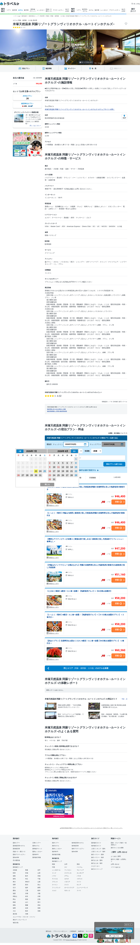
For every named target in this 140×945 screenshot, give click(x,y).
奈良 (26, 896)
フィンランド (56, 887)
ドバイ (79, 890)
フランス (55, 882)
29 (31, 475)
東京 (14, 882)
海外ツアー (55, 843)
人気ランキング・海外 (98, 851)
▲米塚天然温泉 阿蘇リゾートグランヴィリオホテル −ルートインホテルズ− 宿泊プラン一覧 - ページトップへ (91, 828)
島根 (14, 902)
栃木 (26, 876)
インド (54, 873)
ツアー (9, 10)
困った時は (135, 4)
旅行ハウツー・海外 (97, 857)
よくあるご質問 (116, 856)
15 (76, 467)
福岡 (14, 908)
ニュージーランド (82, 887)
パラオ (79, 876)
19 (63, 471)
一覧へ (124, 699)
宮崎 (39, 911)
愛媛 (26, 905)
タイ (65, 867)
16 (50, 471)
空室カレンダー (54, 505)
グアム (66, 876)
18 (58, 471)
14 (71, 467)
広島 (39, 899)
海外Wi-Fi (55, 851)
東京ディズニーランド (20, 920)
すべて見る (85, 62)
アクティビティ (58, 10)
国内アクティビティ (19, 854)
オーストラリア (69, 887)
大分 (14, 911)
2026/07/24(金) (109, 444)
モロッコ (67, 890)
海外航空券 (75, 846)
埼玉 (26, 879)
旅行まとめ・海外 (96, 863)
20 (67, 471)
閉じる (129, 924)
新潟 (26, 884)
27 (23, 475)
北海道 (15, 870)
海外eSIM (75, 851)
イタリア (67, 882)
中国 (53, 867)
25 (45, 471)
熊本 (26, 911)
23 (36, 471)
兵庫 (39, 896)
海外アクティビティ (78, 848)
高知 (39, 905)
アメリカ (55, 879)
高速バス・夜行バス (19, 851)
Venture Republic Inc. (71, 940)
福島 (14, 876)
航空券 (14, 10)
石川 (14, 887)
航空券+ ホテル (85, 10)
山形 (39, 873)
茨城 (39, 876)
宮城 (26, 873)
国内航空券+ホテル (19, 846)
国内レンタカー (37, 851)
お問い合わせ (115, 864)
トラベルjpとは (115, 867)
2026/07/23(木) (70, 444)
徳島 (14, 905)
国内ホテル (35, 846)
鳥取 (26, 899)
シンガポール (56, 870)
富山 (39, 884)
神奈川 (27, 882)
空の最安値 (16, 860)
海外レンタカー (57, 848)
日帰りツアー (36, 843)
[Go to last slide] (46, 47)
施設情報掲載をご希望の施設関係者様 (57, 411)
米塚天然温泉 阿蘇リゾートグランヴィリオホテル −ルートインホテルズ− (64, 24)
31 (40, 475)
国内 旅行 (3, 10)
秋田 (14, 873)
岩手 (39, 870)
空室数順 (92, 478)
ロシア (79, 884)
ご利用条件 (72, 931)
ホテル (20, 10)
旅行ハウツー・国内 (97, 854)
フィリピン (67, 870)
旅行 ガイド (133, 10)
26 (18, 475)
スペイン (55, 884)
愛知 (14, 890)
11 (58, 467)
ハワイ (54, 876)
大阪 (39, 893)
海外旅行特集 (56, 854)
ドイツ (79, 882)
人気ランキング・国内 (98, 848)
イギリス (79, 879)
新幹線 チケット (33, 10)
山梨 (39, 882)
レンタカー (41, 10)
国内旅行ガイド (96, 843)
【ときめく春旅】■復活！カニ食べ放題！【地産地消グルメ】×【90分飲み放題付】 (79, 591)
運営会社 (48, 931)
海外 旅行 (73, 10)
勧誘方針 (81, 931)
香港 (78, 864)
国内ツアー (16, 843)
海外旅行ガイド (96, 846)
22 (76, 471)
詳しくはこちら (114, 936)
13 (67, 467)
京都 (26, 893)
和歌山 (15, 896)
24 (40, 471)
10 (54, 467)
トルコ (54, 890)
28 (27, 475)
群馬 (14, 879)
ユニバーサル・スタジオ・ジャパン (24, 917)
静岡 (39, 887)
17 (54, 471)
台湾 (65, 864)
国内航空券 (16, 848)
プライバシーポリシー (60, 931)
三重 (26, 890)
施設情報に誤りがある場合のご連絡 (56, 409)
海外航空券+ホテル (78, 843)
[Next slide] (93, 47)
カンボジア (80, 873)
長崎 (39, 908)
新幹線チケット (37, 848)
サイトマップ (90, 931)
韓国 (53, 864)
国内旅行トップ (18, 867)
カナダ (66, 879)
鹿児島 (15, 914)
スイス (66, 884)
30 (36, 475)
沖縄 (26, 914)
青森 (26, 870)
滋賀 (14, 893)
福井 (26, 887)
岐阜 (39, 890)
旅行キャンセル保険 (117, 848)
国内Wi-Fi (35, 854)
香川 (39, 902)
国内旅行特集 (36, 857)
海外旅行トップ (57, 861)
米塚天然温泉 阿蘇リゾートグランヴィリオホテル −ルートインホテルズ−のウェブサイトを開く (80, 109)
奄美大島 (15, 922)
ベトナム (79, 867)
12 (63, 467)
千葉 (39, 879)
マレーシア (80, 870)
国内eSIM (16, 857)
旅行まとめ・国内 (96, 860)
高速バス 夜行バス (49, 10)
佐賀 (26, 908)
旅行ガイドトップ (96, 869)
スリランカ (67, 873)
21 (71, 471)
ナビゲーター (95, 866)
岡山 (14, 899)
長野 (14, 884)
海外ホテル (55, 846)
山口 (26, 902)
